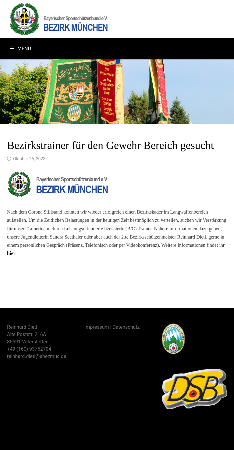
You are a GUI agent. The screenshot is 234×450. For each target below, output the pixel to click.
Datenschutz (126, 327)
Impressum (96, 327)
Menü (20, 48)
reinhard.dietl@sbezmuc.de (36, 356)
